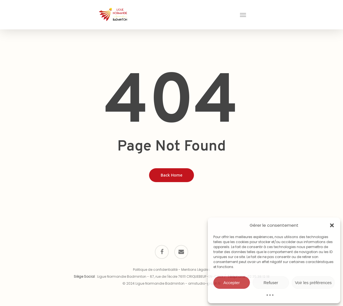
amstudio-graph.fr (204, 283)
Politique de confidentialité (155, 269)
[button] (332, 225)
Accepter (231, 282)
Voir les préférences (313, 282)
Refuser (270, 282)
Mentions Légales (195, 269)
